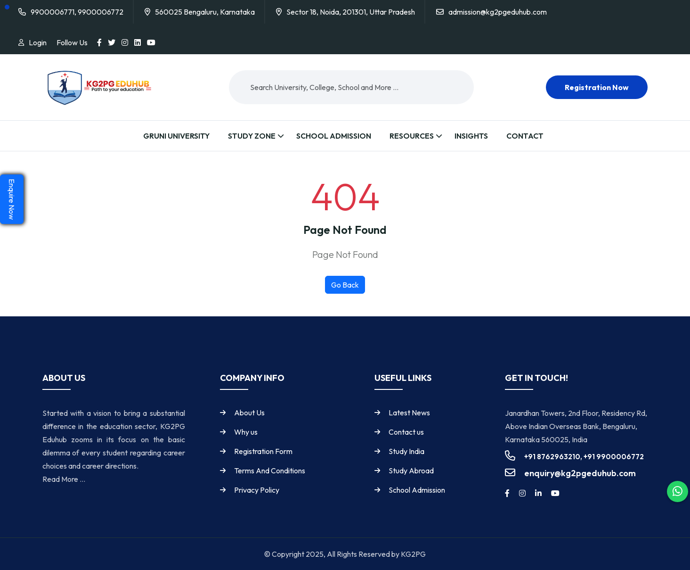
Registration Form (263, 451)
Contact (525, 135)
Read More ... (63, 479)
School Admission (333, 135)
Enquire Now (11, 199)
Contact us (406, 432)
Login (38, 42)
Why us (246, 432)
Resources (412, 135)
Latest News (409, 412)
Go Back (345, 284)
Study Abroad (411, 470)
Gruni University (176, 135)
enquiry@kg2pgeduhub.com (580, 473)
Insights (471, 135)
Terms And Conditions (269, 470)
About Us (249, 412)
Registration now (597, 87)
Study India (406, 451)
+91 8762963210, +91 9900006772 (584, 456)
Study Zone (252, 135)
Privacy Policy (256, 490)
